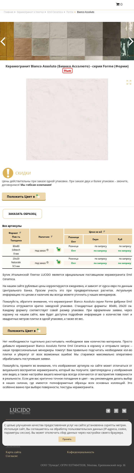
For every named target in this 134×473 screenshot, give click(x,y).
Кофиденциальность (80, 452)
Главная (8, 12)
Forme (70, 12)
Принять (67, 439)
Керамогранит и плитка (30, 12)
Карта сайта (13, 452)
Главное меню (128, 5)
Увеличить (129, 82)
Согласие (12, 456)
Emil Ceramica (55, 12)
